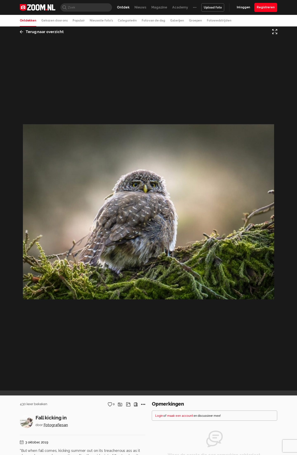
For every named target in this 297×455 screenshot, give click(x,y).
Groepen (195, 20)
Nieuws (140, 7)
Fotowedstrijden (219, 20)
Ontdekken (28, 20)
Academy (180, 7)
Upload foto (213, 7)
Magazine (159, 7)
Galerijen (177, 20)
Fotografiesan (56, 425)
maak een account (180, 415)
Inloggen (243, 7)
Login (159, 415)
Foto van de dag (153, 20)
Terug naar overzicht (42, 32)
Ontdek (123, 7)
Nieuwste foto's (101, 20)
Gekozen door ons (54, 20)
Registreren (266, 7)
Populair (79, 20)
